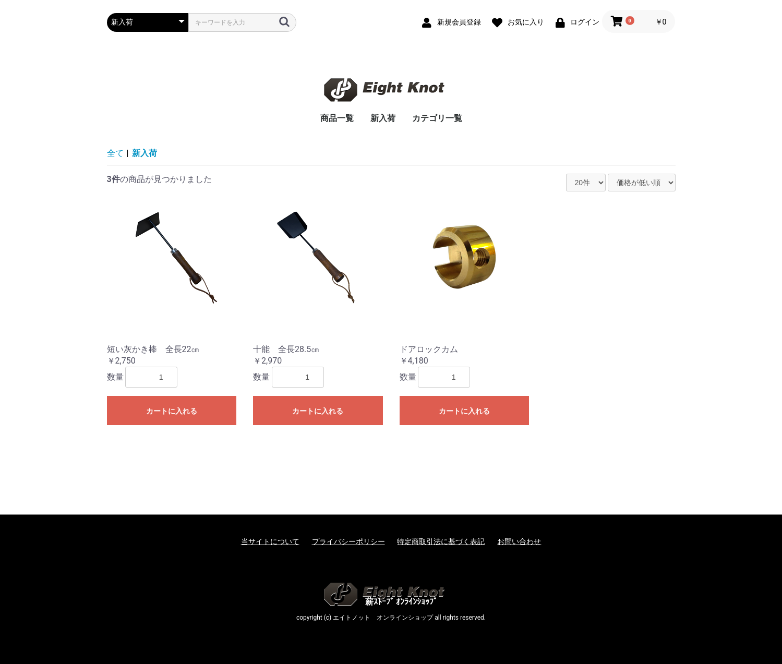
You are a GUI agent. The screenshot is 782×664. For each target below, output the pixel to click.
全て (115, 153)
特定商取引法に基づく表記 (441, 541)
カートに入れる (171, 411)
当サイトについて (270, 541)
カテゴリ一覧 (437, 118)
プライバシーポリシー (348, 541)
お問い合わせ (519, 541)
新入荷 (382, 118)
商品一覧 (337, 118)
